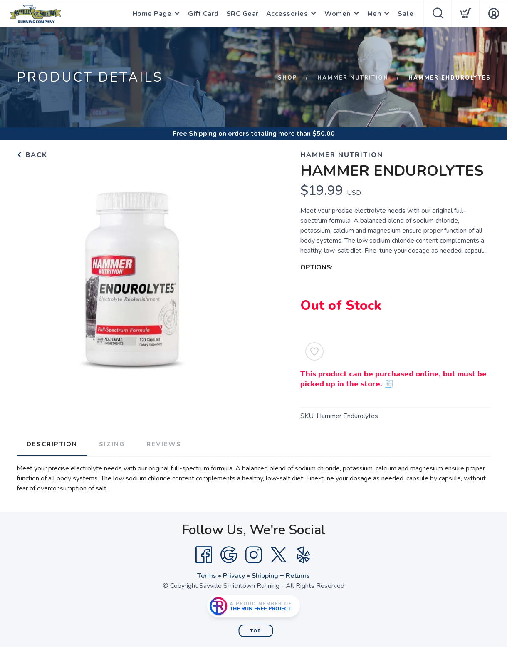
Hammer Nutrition (352, 78)
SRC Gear (242, 13)
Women (337, 13)
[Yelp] (303, 554)
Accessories (287, 13)
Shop (287, 78)
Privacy (234, 575)
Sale (405, 13)
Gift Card (203, 13)
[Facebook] (203, 554)
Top (255, 631)
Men (374, 13)
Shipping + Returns (281, 575)
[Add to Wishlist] (314, 351)
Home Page (152, 13)
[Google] (228, 554)
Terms (206, 575)
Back (32, 154)
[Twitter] (278, 554)
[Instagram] (253, 554)
